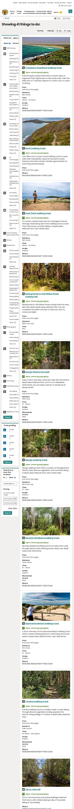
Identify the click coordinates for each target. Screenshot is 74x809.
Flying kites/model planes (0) (15, 289)
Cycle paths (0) (14, 196)
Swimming (10, 381)
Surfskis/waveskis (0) (15, 177)
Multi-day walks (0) (16, 401)
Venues (69, 3)
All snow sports (14, 348)
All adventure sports (14, 54)
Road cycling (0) (15, 202)
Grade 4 (11, 450)
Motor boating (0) (15, 144)
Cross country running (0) (14, 281)
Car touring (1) (14, 220)
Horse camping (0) (16, 254)
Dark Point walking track (38, 213)
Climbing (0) (13, 73)
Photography (11, 327)
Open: (7, 43)
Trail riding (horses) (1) (16, 258)
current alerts (43, 72)
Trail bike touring (12, 386)
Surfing (9, 376)
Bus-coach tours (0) (15, 216)
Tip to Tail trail (32, 789)
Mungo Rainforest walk (37, 372)
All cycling (12, 193)
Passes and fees (60, 3)
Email (68, 18)
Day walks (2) (14, 395)
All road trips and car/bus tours (15, 211)
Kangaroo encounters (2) (14, 104)
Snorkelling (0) (14, 341)
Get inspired (22, 3)
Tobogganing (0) (15, 368)
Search (8, 417)
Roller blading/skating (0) (16, 312)
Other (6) (12, 188)
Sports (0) (13, 316)
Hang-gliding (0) (15, 296)
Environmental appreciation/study (13, 234)
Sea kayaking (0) (15, 166)
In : (4, 477)
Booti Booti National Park (31, 175)
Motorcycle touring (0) (16, 224)
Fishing (9, 240)
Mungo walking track (36, 460)
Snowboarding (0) (16, 362)
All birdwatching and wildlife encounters (15, 86)
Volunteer (50, 3)
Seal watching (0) (15, 113)
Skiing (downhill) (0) (15, 358)
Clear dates (12, 508)
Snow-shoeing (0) (16, 365)
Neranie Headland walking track (42, 538)
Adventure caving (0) (15, 63)
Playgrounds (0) (15, 308)
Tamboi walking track (36, 701)
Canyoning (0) (14, 70)
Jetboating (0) (14, 135)
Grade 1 (11, 431)
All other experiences (13, 267)
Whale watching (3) (16, 116)
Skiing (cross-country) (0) (14, 352)
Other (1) (12, 228)
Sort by (40, 31)
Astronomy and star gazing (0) (16, 273)
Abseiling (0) (14, 59)
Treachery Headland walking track (43, 67)
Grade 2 (11, 437)
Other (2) (12, 153)
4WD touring (11, 48)
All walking (13, 391)
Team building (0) (15, 319)
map (69, 31)
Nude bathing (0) (15, 300)
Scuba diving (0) (15, 337)
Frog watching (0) (15, 100)
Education (42, 3)
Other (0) (12, 80)
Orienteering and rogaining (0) (15, 304)
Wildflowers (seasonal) (15, 412)
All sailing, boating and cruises (15, 125)
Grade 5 (11, 456)
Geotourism (11, 245)
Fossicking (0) (14, 293)
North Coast (48, 110)
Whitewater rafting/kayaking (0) (15, 183)
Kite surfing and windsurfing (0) (14, 140)
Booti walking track (35, 148)
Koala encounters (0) (15, 109)
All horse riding (14, 251)
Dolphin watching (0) (15, 95)
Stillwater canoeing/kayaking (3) (16, 171)
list (60, 31)
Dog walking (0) (15, 398)
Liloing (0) (12, 76)
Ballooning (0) (14, 277)
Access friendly (33, 3)
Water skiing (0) (15, 150)
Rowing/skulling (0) (16, 163)
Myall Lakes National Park (31, 110)
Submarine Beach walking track (42, 623)
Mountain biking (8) (16, 199)
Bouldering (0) (14, 67)
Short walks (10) (15, 404)
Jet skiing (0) (14, 132)
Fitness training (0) (16, 285)
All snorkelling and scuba (15, 333)
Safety (15, 3)
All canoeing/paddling (16, 159)
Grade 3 (11, 443)
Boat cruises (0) (15, 129)
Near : (11, 477)
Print (58, 18)
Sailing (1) (12, 147)
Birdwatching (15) (15, 91)
